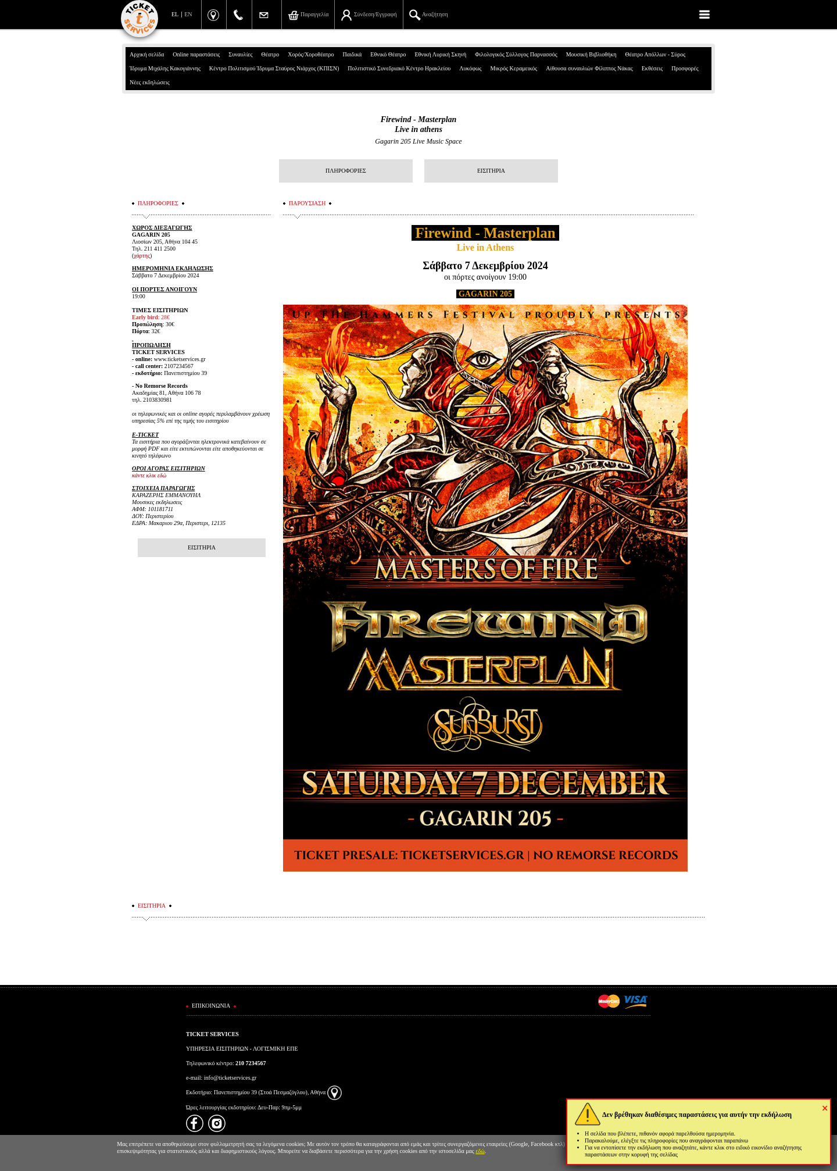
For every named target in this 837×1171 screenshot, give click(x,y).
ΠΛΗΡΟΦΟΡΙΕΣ (346, 170)
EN (188, 14)
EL (174, 14)
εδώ (480, 1151)
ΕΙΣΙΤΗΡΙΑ (491, 170)
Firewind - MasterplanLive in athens (419, 124)
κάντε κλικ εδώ (149, 475)
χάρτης (142, 255)
